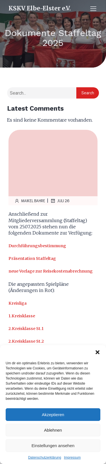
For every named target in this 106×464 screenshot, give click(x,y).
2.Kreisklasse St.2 (26, 341)
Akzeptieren (53, 414)
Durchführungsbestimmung (37, 245)
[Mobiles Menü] (93, 8)
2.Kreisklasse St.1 (26, 328)
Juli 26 (60, 201)
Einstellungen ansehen (53, 445)
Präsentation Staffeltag (32, 258)
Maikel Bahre (29, 201)
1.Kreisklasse (21, 315)
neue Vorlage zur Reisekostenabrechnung (50, 271)
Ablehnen (53, 430)
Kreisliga (17, 303)
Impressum (72, 457)
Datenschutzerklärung (44, 457)
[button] (97, 352)
